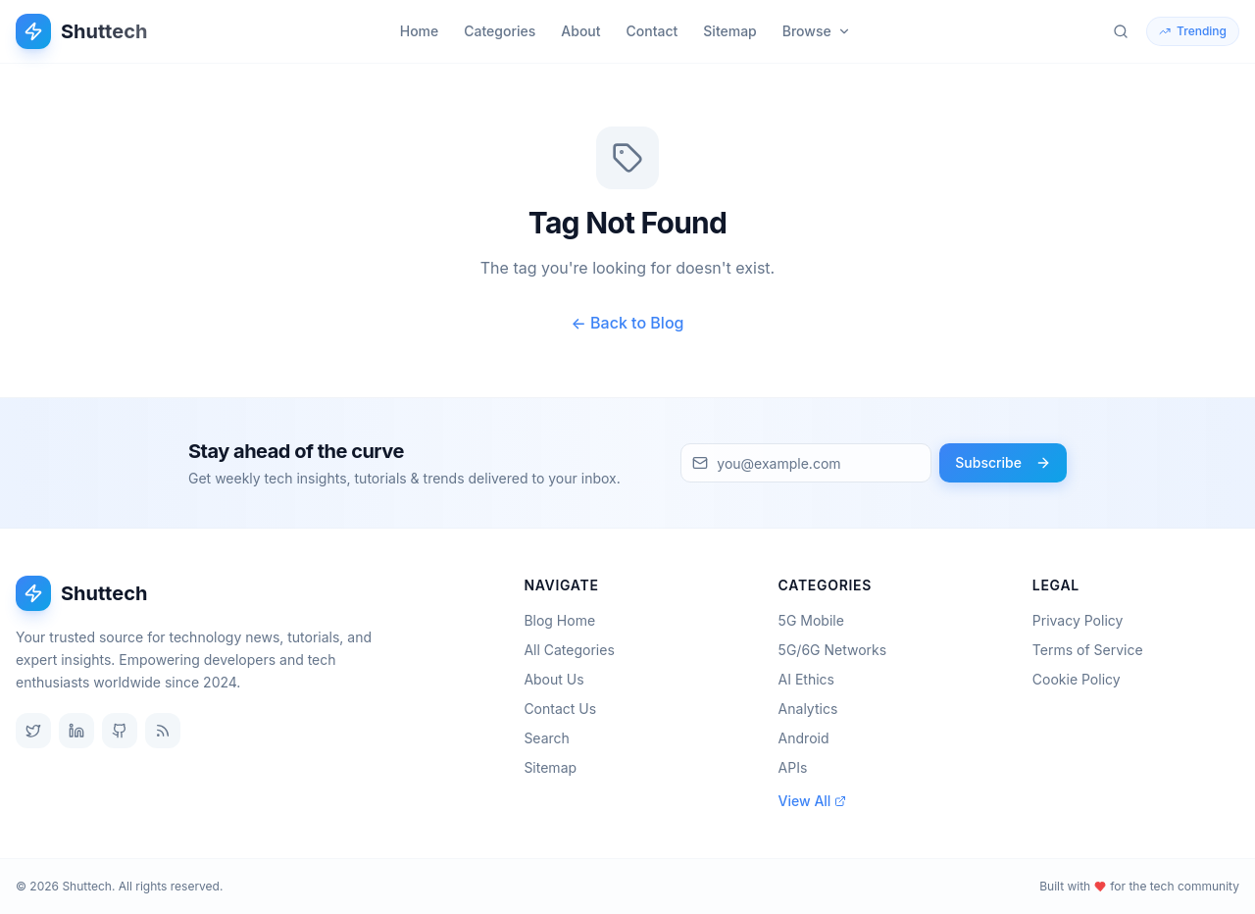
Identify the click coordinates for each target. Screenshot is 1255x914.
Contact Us (566, 708)
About (580, 31)
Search (552, 738)
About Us (559, 679)
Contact (652, 31)
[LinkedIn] (76, 730)
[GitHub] (119, 730)
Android (809, 738)
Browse (816, 31)
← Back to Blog (628, 322)
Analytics (814, 708)
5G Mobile (817, 620)
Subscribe (1003, 462)
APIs (799, 767)
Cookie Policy (1076, 679)
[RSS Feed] (162, 730)
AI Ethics (812, 679)
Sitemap (729, 31)
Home (419, 31)
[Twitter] (33, 730)
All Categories (575, 649)
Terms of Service (1087, 649)
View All (812, 800)
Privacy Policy (1078, 620)
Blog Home (565, 620)
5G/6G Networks (838, 649)
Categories (499, 31)
